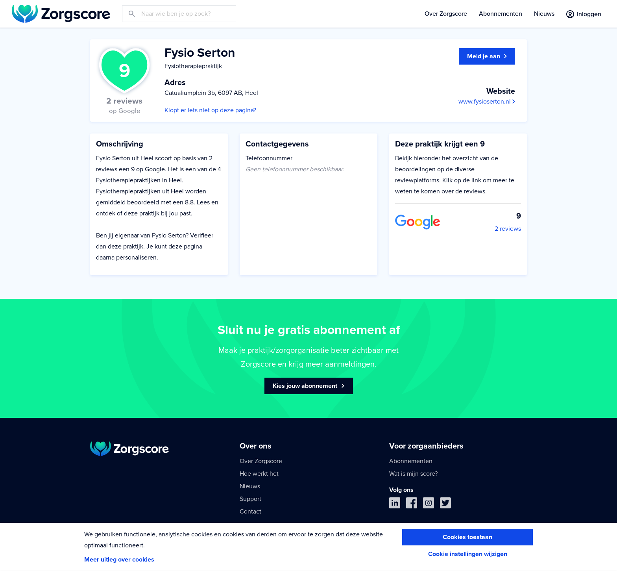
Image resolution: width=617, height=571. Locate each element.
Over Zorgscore (446, 14)
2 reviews (508, 229)
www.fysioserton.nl (486, 102)
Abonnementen (500, 14)
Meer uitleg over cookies (119, 560)
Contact (250, 511)
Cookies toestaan (467, 537)
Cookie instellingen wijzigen (467, 554)
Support (250, 499)
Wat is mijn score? (413, 474)
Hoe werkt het (259, 474)
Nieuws (544, 14)
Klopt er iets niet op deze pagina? (210, 110)
